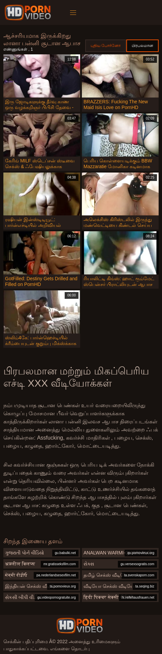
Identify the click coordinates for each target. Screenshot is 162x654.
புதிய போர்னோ (106, 45)
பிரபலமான (142, 45)
